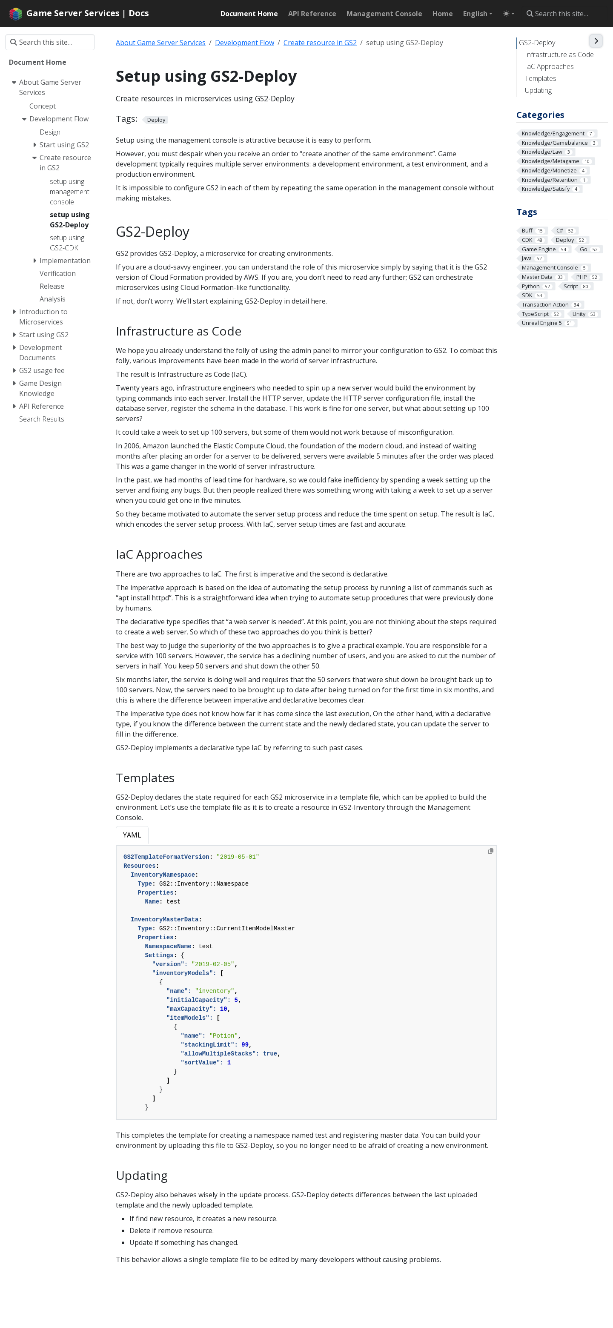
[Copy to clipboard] (491, 851)
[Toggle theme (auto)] (508, 13)
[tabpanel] (306, 983)
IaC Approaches (549, 66)
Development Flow (244, 42)
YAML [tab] (132, 835)
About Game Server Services (161, 42)
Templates (540, 78)
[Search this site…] (564, 13)
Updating (538, 90)
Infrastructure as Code (559, 54)
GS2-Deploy (537, 42)
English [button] (475, 13)
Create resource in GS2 (320, 42)
